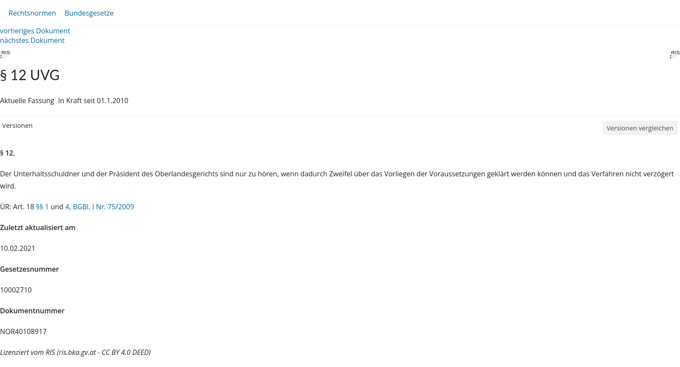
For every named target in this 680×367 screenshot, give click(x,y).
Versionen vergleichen (640, 127)
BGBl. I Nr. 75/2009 (103, 206)
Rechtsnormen (32, 13)
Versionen (17, 125)
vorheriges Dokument (35, 31)
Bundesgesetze (89, 13)
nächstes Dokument (32, 40)
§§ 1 (42, 206)
